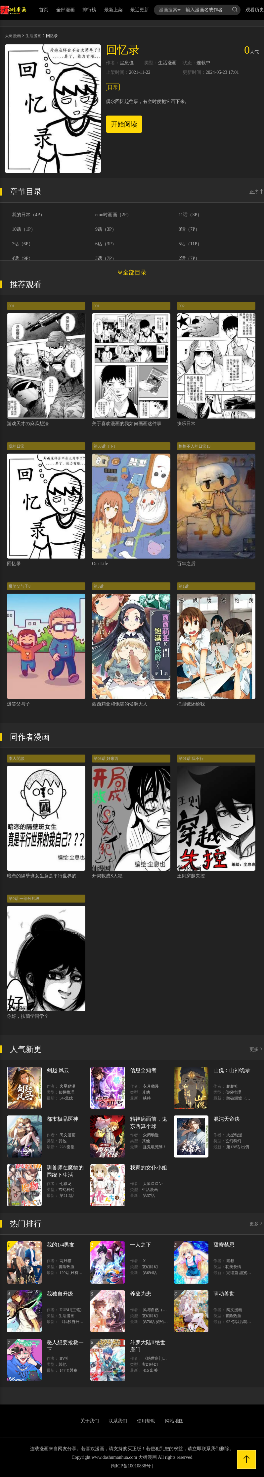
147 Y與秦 (68, 1370)
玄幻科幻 (233, 1141)
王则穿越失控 (191, 875)
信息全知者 (143, 1070)
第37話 (149, 1195)
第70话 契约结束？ (159, 1321)
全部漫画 (65, 9)
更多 (256, 1049)
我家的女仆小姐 (148, 1167)
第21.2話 (67, 1195)
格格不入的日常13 (194, 446)
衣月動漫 (151, 1086)
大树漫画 (13, 35)
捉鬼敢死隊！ (155, 1147)
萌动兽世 (224, 1294)
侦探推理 (66, 1092)
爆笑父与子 (18, 704)
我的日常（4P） (28, 215)
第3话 (99, 586)
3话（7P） (105, 258)
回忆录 (14, 563)
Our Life (100, 563)
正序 (256, 191)
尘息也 (127, 63)
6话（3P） (105, 244)
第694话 (150, 1272)
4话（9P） (22, 258)
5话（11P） (190, 244)
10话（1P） (23, 229)
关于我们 (89, 1420)
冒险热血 (66, 1266)
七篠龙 (65, 1183)
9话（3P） (105, 229)
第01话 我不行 (191, 758)
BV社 (64, 1358)
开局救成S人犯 (107, 875)
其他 (146, 1092)
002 (182, 306)
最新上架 (113, 9)
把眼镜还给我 (191, 704)
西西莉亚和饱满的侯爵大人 (120, 704)
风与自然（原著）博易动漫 (167, 1309)
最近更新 (139, 9)
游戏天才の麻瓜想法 (28, 423)
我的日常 (16, 446)
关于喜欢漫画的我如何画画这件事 (126, 423)
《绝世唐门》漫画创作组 (165, 1358)
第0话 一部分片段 (24, 898)
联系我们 (118, 1420)
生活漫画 (33, 35)
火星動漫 (67, 1086)
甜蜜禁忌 (224, 1245)
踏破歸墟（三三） (242, 1098)
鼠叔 (230, 1260)
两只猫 (65, 1260)
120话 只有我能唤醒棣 (79, 1272)
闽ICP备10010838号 (131, 1465)
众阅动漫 (151, 1135)
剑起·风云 (58, 1070)
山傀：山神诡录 (231, 1070)
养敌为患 (140, 1294)
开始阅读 (124, 124)
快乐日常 (186, 423)
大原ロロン (153, 1183)
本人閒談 (16, 758)
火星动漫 (234, 1135)
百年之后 (186, 563)
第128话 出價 (237, 1147)
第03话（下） (105, 446)
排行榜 (89, 9)
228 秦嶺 (67, 1147)
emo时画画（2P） (113, 215)
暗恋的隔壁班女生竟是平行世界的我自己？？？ (55, 875)
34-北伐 (66, 1098)
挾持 (147, 1098)
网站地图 (174, 1420)
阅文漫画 (67, 1135)
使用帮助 (146, 1420)
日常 (113, 87)
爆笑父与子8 (19, 586)
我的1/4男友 (60, 1245)
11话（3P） (190, 215)
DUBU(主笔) (70, 1309)
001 (12, 306)
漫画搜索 (170, 9)
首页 (43, 9)
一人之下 (140, 1245)
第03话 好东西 (106, 758)
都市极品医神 (62, 1119)
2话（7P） (189, 258)
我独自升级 (60, 1294)
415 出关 (150, 1370)
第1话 (184, 586)
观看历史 (254, 9)
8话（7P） (189, 229)
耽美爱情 (233, 1266)
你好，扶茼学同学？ (28, 1016)
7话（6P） (22, 244)
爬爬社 (232, 1086)
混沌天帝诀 (226, 1119)
